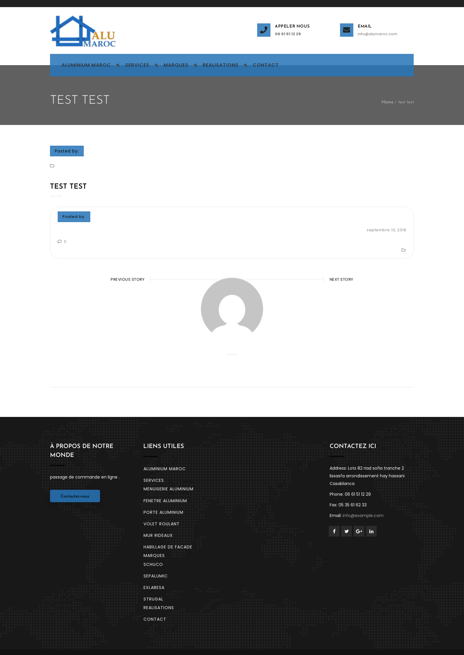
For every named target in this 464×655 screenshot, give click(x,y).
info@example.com (363, 495)
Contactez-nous (75, 476)
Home (387, 102)
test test (68, 186)
